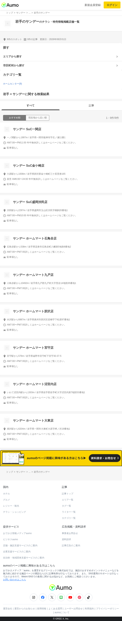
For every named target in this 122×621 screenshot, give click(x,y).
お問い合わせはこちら (14, 579)
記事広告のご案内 (71, 545)
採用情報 (41, 608)
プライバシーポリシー (107, 608)
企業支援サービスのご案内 (17, 551)
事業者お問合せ (70, 533)
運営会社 (7, 608)
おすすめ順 (14, 117)
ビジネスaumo (10, 539)
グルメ (6, 500)
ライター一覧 (69, 512)
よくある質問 (55, 608)
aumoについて (62, 612)
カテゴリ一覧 (69, 518)
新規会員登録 (93, 4)
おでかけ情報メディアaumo (17, 533)
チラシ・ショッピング (14, 512)
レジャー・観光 (11, 506)
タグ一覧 (66, 506)
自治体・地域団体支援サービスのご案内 (23, 558)
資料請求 (66, 539)
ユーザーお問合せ (73, 608)
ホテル (6, 493)
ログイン (112, 4)
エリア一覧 (67, 500)
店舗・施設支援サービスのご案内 (20, 545)
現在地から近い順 (37, 117)
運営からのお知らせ (24, 608)
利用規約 (89, 608)
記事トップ (67, 493)
